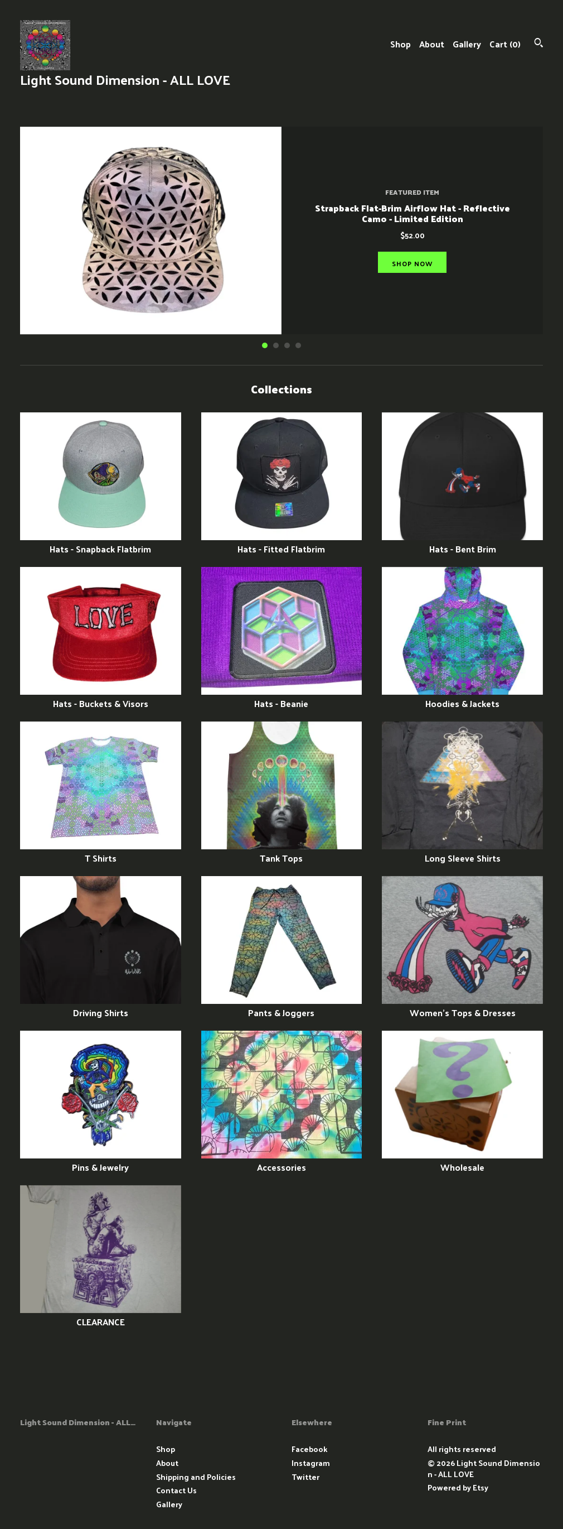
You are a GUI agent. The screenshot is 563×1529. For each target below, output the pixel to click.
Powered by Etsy (458, 1487)
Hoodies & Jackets (462, 697)
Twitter (305, 1477)
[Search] (539, 44)
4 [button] (298, 345)
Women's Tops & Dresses (462, 1006)
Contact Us (176, 1490)
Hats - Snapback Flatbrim (100, 542)
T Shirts (100, 852)
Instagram (311, 1463)
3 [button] (287, 345)
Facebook (309, 1449)
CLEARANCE (100, 1315)
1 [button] (265, 345)
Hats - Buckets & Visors (100, 697)
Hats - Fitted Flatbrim (281, 542)
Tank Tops (281, 852)
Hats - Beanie (281, 697)
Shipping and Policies (196, 1477)
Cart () (505, 44)
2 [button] (276, 345)
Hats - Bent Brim (462, 542)
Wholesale (462, 1161)
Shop (400, 44)
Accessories (281, 1161)
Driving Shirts (100, 1006)
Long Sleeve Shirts (462, 852)
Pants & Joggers (281, 1006)
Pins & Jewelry (100, 1161)
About (431, 44)
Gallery (467, 44)
